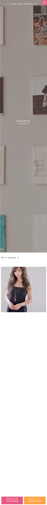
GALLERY (12, 258)
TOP (3, 258)
